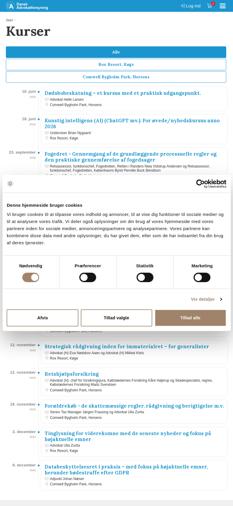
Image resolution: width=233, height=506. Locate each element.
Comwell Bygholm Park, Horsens (116, 76)
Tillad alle (190, 317)
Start (9, 20)
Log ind (190, 5)
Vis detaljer (203, 299)
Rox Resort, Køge (116, 64)
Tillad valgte (116, 317)
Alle (116, 52)
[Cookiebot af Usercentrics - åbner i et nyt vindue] (200, 183)
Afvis (42, 317)
